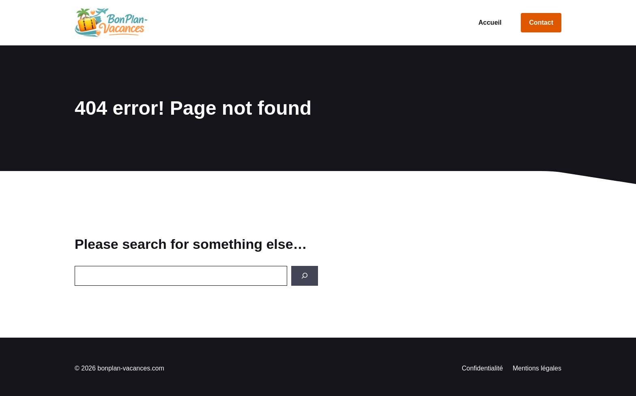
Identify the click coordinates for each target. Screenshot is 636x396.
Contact (541, 22)
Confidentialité (482, 368)
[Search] (304, 276)
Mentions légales (537, 368)
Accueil (490, 22)
